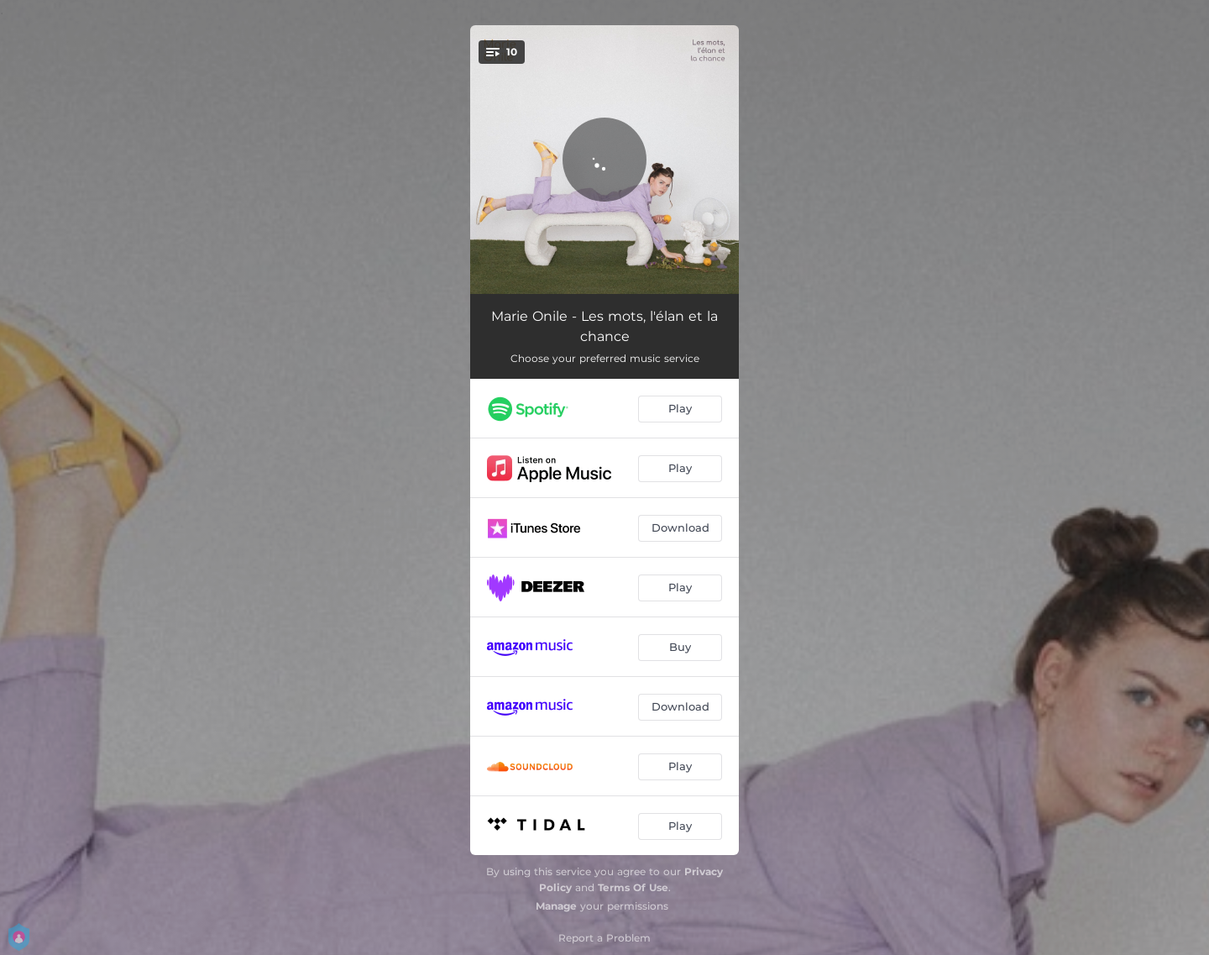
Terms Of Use (633, 887)
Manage (556, 906)
